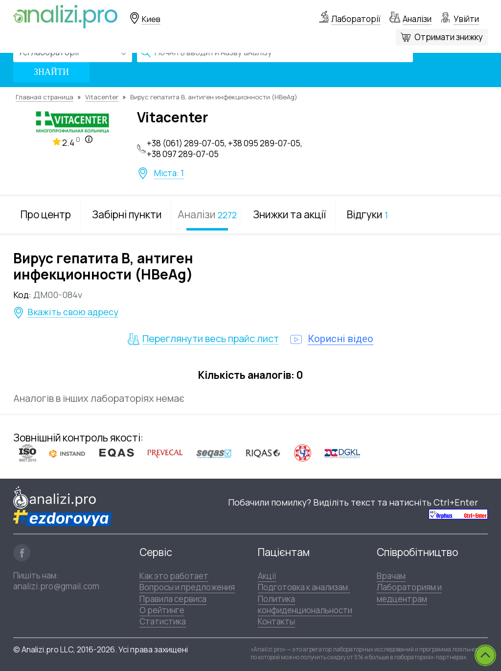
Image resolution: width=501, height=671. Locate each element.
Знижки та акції (289, 214)
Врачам (391, 575)
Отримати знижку (448, 37)
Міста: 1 (169, 173)
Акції (267, 575)
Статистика (162, 621)
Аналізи (417, 18)
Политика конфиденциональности (305, 604)
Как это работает (173, 575)
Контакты (276, 621)
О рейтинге (161, 610)
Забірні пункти (126, 214)
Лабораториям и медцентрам (409, 592)
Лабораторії (356, 18)
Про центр (46, 214)
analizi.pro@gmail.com (56, 586)
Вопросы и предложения (187, 587)
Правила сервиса (172, 598)
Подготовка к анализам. (304, 587)
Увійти (466, 18)
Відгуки (367, 214)
